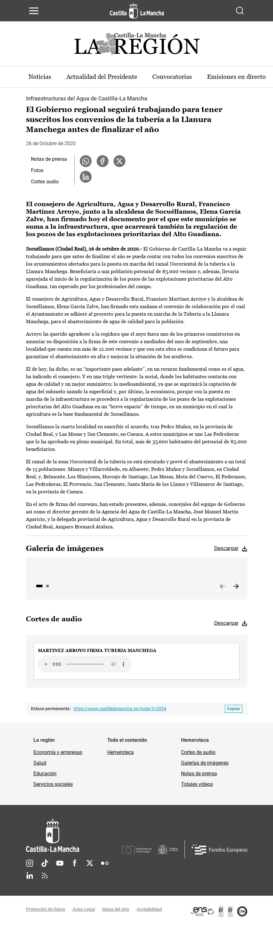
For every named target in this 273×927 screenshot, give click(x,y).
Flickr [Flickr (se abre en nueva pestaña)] (104, 863)
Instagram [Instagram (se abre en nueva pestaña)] (29, 863)
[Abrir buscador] (239, 10)
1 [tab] (39, 586)
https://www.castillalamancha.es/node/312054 (119, 708)
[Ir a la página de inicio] (137, 11)
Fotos (37, 170)
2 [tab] (47, 586)
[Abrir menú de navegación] (34, 10)
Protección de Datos (45, 909)
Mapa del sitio (115, 909)
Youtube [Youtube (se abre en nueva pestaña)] (59, 863)
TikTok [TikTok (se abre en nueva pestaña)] (44, 863)
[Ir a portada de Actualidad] (136, 46)
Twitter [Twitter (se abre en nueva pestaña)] (89, 863)
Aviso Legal (84, 909)
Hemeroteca (120, 752)
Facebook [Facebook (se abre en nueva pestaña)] (74, 863)
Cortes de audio (198, 752)
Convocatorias (172, 76)
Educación (45, 774)
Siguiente (236, 586)
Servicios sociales (53, 784)
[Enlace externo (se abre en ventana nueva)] (218, 911)
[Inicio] (74, 835)
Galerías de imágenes (205, 763)
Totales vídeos (197, 784)
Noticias (39, 76)
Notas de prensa (49, 159)
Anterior (222, 586)
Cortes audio (45, 182)
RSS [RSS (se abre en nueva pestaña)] (44, 875)
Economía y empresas (57, 752)
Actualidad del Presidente (101, 76)
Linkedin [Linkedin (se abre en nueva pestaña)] (29, 875)
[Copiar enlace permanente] (233, 709)
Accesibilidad (149, 909)
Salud (39, 763)
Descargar (226, 548)
